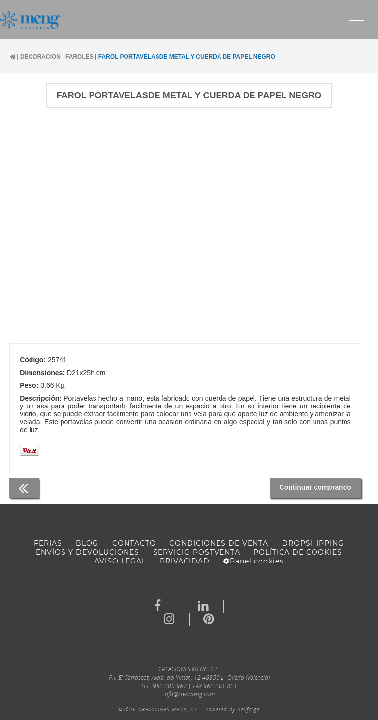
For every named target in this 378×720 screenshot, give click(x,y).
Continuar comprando (315, 487)
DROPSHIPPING (313, 543)
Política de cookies (297, 552)
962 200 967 (170, 686)
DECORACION (40, 56)
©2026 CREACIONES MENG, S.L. (158, 709)
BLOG (87, 543)
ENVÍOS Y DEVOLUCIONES (87, 552)
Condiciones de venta (218, 543)
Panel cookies (253, 561)
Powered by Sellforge (232, 709)
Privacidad (185, 561)
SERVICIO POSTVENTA (196, 552)
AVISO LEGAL (120, 561)
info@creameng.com (189, 694)
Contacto (134, 543)
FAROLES (79, 56)
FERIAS (48, 543)
